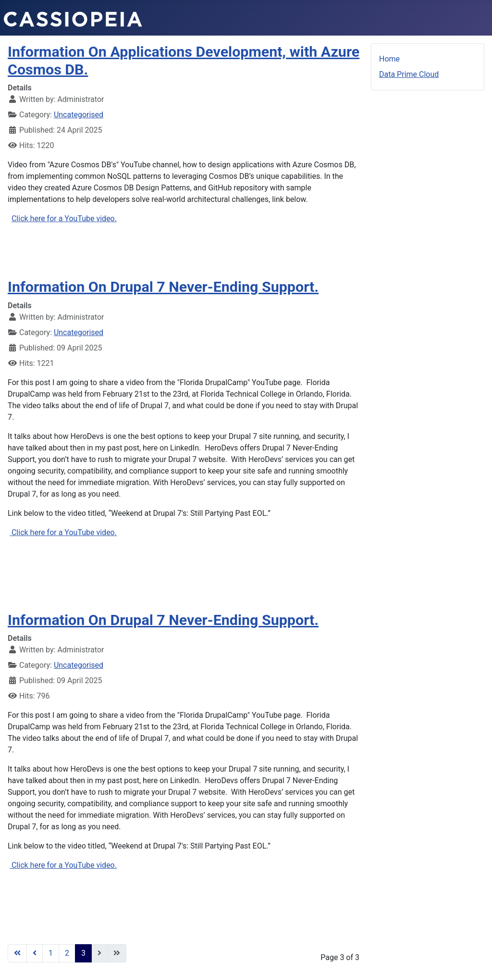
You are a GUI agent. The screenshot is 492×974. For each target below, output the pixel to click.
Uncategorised (78, 114)
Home (389, 58)
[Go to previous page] (34, 953)
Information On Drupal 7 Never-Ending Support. (163, 286)
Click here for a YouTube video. (64, 218)
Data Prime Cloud (409, 74)
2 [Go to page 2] (67, 953)
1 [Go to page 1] (51, 953)
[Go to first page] (17, 953)
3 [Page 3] (83, 953)
